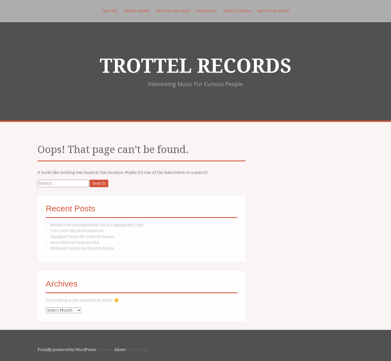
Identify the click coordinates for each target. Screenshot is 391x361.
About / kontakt (273, 11)
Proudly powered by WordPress (66, 349)
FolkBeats (206, 11)
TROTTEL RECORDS (195, 66)
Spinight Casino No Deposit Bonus (82, 236)
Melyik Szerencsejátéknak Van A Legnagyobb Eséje (96, 225)
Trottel (110, 11)
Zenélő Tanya (237, 11)
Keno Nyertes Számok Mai (74, 242)
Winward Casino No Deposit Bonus (82, 248)
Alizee (120, 349)
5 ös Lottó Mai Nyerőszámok (76, 231)
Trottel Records (173, 11)
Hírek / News (136, 11)
